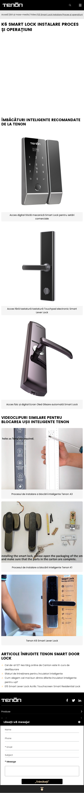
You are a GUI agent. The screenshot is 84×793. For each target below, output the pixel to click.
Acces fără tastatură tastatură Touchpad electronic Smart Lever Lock (42, 310)
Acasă (4, 14)
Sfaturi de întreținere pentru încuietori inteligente (32, 674)
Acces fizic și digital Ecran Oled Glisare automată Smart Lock (42, 404)
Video (33, 14)
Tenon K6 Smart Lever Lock (42, 640)
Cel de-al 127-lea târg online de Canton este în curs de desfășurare (35, 667)
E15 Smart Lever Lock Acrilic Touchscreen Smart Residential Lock (40, 686)
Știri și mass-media (19, 14)
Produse (5, 711)
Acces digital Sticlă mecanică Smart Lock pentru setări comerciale (42, 216)
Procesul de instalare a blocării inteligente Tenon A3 (42, 494)
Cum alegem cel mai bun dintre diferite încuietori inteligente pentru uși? (38, 680)
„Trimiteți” (42, 782)
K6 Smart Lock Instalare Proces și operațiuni (60, 14)
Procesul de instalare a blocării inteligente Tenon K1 (42, 567)
